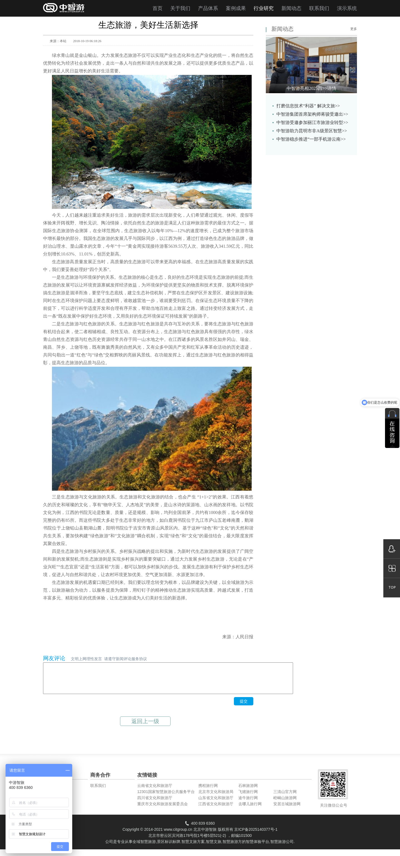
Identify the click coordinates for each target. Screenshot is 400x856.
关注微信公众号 (333, 811)
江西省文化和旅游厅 (215, 809)
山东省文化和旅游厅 (215, 803)
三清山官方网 (285, 797)
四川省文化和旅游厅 (154, 803)
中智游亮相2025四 (311, 88)
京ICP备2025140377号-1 (256, 835)
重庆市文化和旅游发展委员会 (162, 809)
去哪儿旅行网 (250, 809)
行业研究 (264, 8)
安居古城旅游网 (287, 809)
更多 (353, 29)
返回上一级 (145, 727)
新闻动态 (291, 8)
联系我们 (319, 8)
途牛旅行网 (248, 803)
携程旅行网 (208, 791)
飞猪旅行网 (248, 797)
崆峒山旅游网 (285, 803)
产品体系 (208, 8)
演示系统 (347, 8)
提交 (244, 707)
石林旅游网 (248, 791)
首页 (157, 8)
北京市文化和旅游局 (215, 797)
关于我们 (180, 8)
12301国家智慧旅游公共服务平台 (166, 797)
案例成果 (236, 8)
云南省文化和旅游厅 (154, 791)
